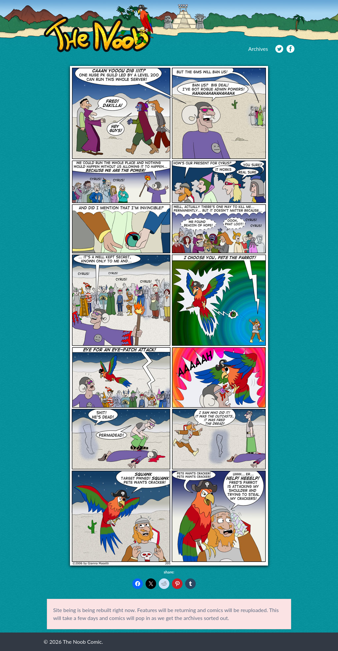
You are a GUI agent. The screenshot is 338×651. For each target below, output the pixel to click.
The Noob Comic (98, 28)
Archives (258, 49)
